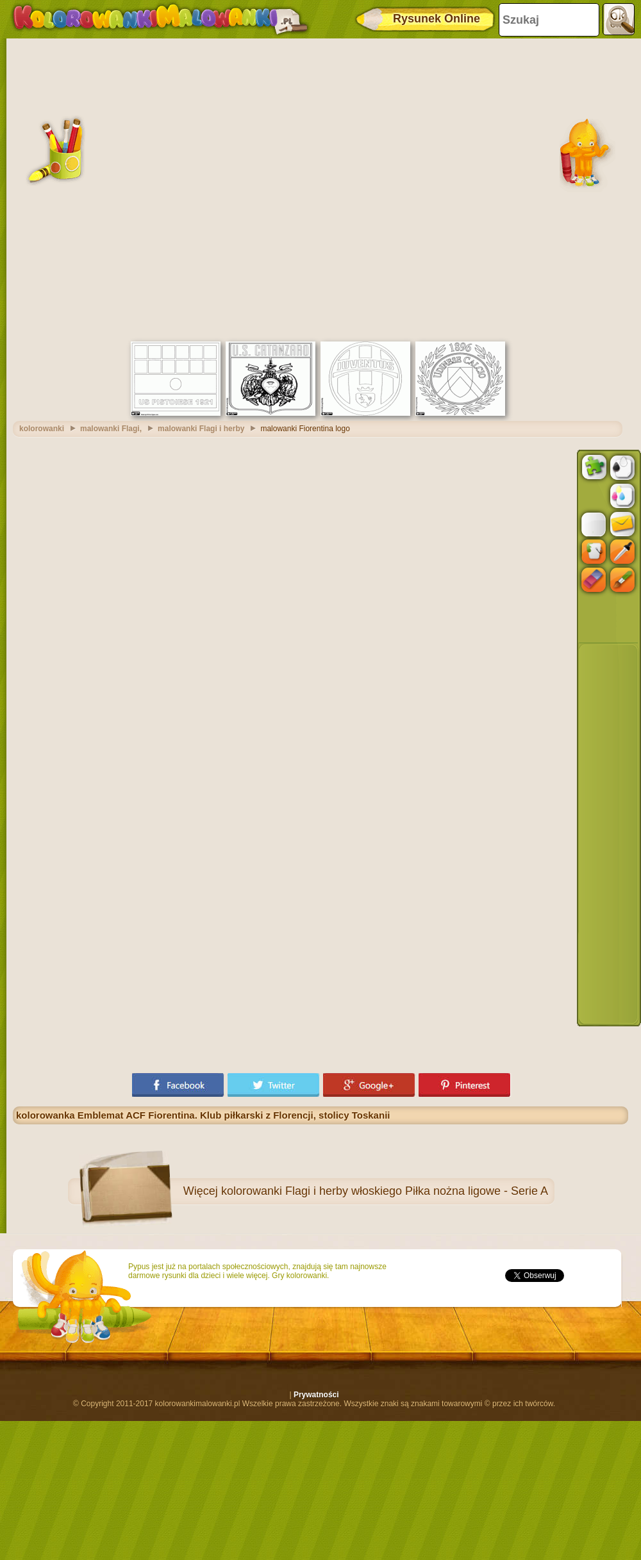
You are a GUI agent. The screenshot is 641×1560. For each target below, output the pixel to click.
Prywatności (316, 1394)
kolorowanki (41, 428)
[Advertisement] (153, 188)
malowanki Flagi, (111, 428)
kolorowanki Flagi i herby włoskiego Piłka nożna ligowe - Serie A (384, 1191)
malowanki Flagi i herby (201, 428)
